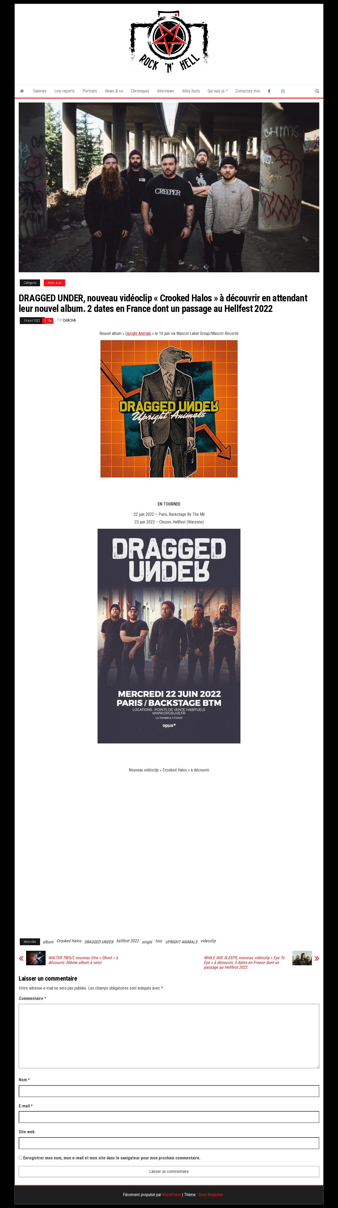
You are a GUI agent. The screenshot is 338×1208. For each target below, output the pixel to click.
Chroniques (140, 90)
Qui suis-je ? (218, 90)
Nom (24, 1079)
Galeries (39, 90)
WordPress (171, 1194)
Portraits (90, 90)
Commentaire (32, 998)
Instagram (283, 91)
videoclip (208, 940)
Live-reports (64, 90)
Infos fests (191, 90)
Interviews (165, 90)
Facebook (270, 91)
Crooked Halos (68, 940)
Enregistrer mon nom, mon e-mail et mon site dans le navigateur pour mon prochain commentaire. (111, 1157)
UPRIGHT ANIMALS (181, 941)
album (48, 941)
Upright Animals (138, 333)
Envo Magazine (211, 1194)
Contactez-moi (247, 90)
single (147, 941)
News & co (114, 90)
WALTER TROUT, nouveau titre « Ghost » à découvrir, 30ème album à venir (83, 960)
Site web (27, 1131)
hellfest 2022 (127, 940)
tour (158, 940)
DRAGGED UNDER (98, 941)
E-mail (26, 1105)
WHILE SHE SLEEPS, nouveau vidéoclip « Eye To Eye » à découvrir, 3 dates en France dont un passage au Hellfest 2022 (244, 963)
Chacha (69, 320)
